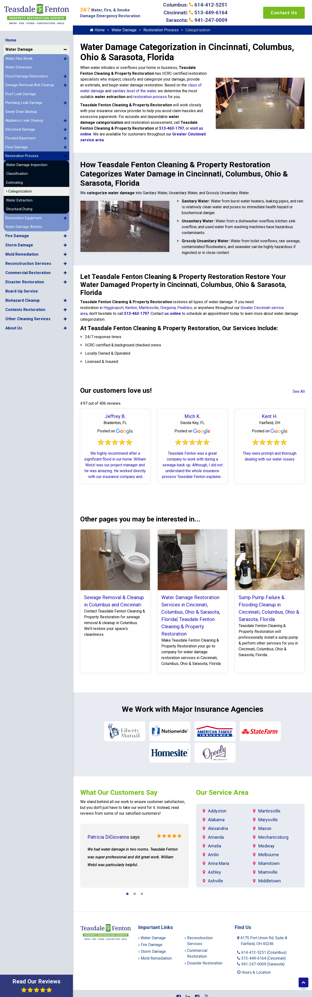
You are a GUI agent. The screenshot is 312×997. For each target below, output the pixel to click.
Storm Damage (19, 243)
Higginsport (113, 307)
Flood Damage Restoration (26, 74)
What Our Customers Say (118, 792)
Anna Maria (218, 863)
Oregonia (168, 307)
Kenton (131, 307)
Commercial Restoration (28, 270)
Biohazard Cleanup (22, 298)
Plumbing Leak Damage (24, 100)
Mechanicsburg (273, 837)
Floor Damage (16, 145)
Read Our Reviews (36, 985)
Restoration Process (21, 153)
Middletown (269, 880)
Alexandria (218, 828)
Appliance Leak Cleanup (24, 118)
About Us (13, 326)
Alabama (216, 819)
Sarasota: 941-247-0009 (196, 20)
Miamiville (267, 872)
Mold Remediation (21, 252)
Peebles (184, 307)
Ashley (214, 872)
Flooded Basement (20, 136)
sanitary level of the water (134, 91)
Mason (264, 828)
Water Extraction (18, 65)
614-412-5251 (261, 952)
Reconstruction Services (28, 261)
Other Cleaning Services (28, 316)
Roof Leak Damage (20, 92)
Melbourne (268, 854)
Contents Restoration (25, 307)
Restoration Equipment (23, 216)
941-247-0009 (261, 964)
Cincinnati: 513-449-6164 (195, 13)
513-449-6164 (261, 958)
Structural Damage (20, 127)
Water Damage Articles (23, 224)
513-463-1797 (171, 128)
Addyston (217, 810)
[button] (65, 47)
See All (299, 391)
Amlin (213, 854)
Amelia (214, 845)
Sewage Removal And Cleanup (29, 83)
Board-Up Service (21, 289)
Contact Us (284, 13)
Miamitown (269, 863)
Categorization (19, 189)
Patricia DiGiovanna (108, 837)
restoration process (150, 96)
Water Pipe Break (19, 56)
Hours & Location (254, 972)
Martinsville (149, 307)
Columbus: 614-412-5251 (195, 5)
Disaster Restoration (24, 279)
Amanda (216, 837)
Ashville (215, 880)
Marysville (268, 819)
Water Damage (19, 47)
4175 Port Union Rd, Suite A (262, 941)
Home (10, 38)
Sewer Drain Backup (21, 109)
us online (172, 313)
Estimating (14, 180)
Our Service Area (222, 792)
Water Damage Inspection (26, 162)
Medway (266, 845)
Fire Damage (17, 233)
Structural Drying (19, 207)
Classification (17, 171)
